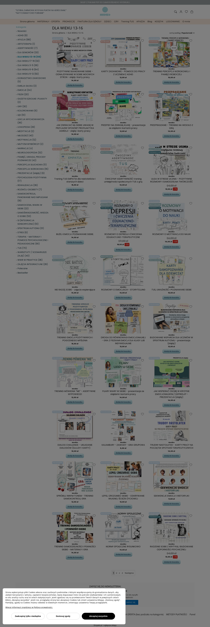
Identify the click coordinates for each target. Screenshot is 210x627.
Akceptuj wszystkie (98, 616)
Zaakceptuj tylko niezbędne (28, 616)
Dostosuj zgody (63, 616)
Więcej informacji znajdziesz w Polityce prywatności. (29, 607)
